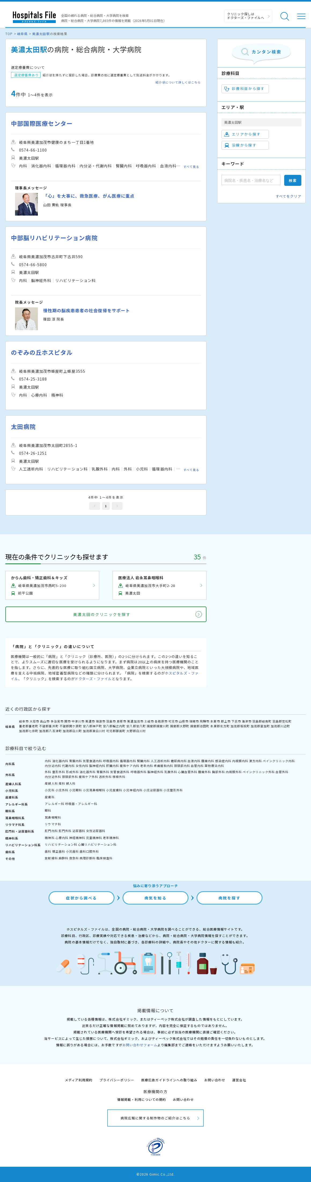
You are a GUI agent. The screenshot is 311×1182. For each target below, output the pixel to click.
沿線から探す (240, 145)
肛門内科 (51, 831)
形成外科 (72, 772)
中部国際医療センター (42, 123)
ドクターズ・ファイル (93, 678)
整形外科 (58, 772)
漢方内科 (255, 761)
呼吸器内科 (111, 761)
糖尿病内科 (179, 761)
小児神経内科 (132, 790)
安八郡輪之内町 (114, 726)
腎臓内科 (143, 761)
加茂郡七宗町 (28, 731)
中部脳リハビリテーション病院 (54, 238)
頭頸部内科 (182, 765)
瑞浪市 (100, 721)
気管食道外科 (119, 772)
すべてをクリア (288, 196)
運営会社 (239, 1080)
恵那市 (121, 721)
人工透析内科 (160, 761)
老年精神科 (111, 837)
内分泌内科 (53, 765)
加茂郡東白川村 (94, 731)
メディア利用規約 (78, 1080)
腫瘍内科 (207, 761)
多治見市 (57, 721)
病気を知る (156, 898)
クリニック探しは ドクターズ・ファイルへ (245, 16)
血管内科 (197, 765)
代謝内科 (68, 765)
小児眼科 (75, 790)
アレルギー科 (54, 803)
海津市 (246, 721)
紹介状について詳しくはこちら (178, 82)
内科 (48, 761)
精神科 (49, 837)
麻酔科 (63, 858)
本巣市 (215, 721)
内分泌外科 (53, 776)
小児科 (49, 790)
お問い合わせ (214, 1080)
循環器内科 (128, 761)
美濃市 (90, 721)
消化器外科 (88, 772)
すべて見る (191, 166)
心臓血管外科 (187, 772)
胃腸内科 (75, 761)
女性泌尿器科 (95, 831)
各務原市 (161, 721)
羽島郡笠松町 (282, 721)
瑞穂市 (194, 721)
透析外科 (105, 776)
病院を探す (230, 898)
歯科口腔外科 (89, 851)
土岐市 (149, 721)
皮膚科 (49, 797)
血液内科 (194, 761)
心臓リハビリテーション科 (97, 844)
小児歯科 (72, 851)
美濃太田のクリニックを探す (102, 614)
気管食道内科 (92, 761)
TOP (9, 33)
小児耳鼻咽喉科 (94, 790)
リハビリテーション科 (61, 844)
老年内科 (146, 765)
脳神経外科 (155, 772)
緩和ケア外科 (88, 776)
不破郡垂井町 (48, 726)
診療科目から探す (244, 88)
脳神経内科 (97, 765)
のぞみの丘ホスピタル (42, 352)
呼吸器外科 (139, 772)
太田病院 (23, 426)
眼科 (48, 810)
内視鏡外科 (234, 772)
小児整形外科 (173, 790)
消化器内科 (60, 761)
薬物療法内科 (214, 765)
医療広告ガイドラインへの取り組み (169, 1080)
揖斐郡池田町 (199, 726)
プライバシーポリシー (116, 1080)
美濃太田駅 (41, 33)
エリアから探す (242, 134)
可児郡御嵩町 (115, 731)
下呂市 (236, 721)
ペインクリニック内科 (279, 761)
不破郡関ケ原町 (71, 726)
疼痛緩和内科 (163, 765)
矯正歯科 (58, 851)
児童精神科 (94, 837)
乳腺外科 (170, 772)
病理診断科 (88, 858)
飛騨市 (204, 721)
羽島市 (111, 721)
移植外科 (119, 776)
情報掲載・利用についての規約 (141, 1099)
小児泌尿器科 (153, 790)
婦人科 (71, 783)
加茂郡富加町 (260, 726)
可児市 (173, 721)
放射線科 (51, 858)
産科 (62, 783)
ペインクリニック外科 (259, 772)
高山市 (45, 721)
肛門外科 (65, 831)
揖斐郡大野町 (179, 726)
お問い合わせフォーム (140, 1044)
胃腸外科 (103, 772)
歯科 (48, 851)
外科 (48, 772)
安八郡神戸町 (92, 726)
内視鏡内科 (240, 761)
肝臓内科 (112, 765)
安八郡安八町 (136, 726)
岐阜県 (22, 33)
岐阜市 (24, 721)
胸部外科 (218, 772)
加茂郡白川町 (72, 731)
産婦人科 (51, 783)
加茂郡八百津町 (50, 731)
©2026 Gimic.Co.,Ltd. (155, 1174)
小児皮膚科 (114, 790)
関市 (67, 721)
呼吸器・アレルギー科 (81, 803)
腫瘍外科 (204, 772)
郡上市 (226, 721)
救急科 (74, 858)
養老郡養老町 (28, 726)
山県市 (183, 721)
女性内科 (82, 765)
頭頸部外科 (70, 776)
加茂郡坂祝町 (240, 726)
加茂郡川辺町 (280, 726)
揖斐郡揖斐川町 (158, 726)
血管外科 (282, 772)
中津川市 (78, 721)
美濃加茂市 (135, 721)
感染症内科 (223, 761)
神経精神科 (77, 837)
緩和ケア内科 (129, 765)
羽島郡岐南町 (262, 721)
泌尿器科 (78, 831)
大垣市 (34, 721)
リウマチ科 (53, 824)
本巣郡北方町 (219, 726)
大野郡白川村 (136, 731)
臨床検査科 (105, 858)
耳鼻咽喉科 (53, 817)
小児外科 (61, 790)
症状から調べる (81, 898)
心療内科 (61, 837)
